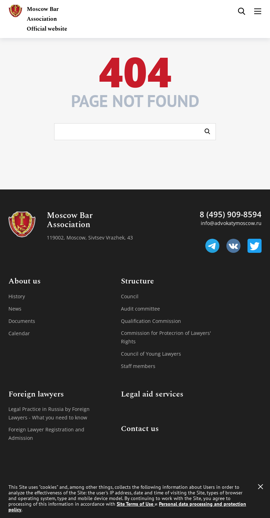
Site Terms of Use (136, 504)
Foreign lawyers (36, 394)
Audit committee (140, 308)
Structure (137, 281)
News (14, 308)
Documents (21, 321)
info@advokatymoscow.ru (231, 223)
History (16, 296)
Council (130, 296)
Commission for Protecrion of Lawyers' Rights (166, 337)
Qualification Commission (151, 321)
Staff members (138, 366)
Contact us (140, 429)
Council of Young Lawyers (151, 353)
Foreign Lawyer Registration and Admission (46, 433)
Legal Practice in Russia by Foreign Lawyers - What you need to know (49, 413)
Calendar (19, 333)
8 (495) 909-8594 (231, 214)
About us (24, 281)
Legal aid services (152, 394)
